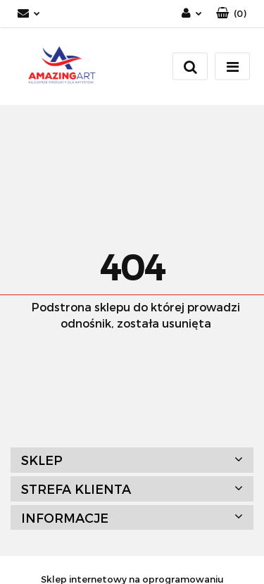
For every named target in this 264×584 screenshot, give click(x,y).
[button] (231, 13)
